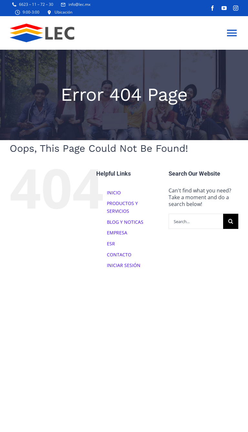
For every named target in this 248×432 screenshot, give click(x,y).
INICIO (114, 193)
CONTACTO (119, 255)
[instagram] (235, 8)
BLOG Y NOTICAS (125, 222)
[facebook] (212, 8)
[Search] (230, 221)
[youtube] (224, 8)
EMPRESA (117, 233)
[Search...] (196, 221)
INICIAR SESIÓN (123, 265)
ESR (111, 244)
